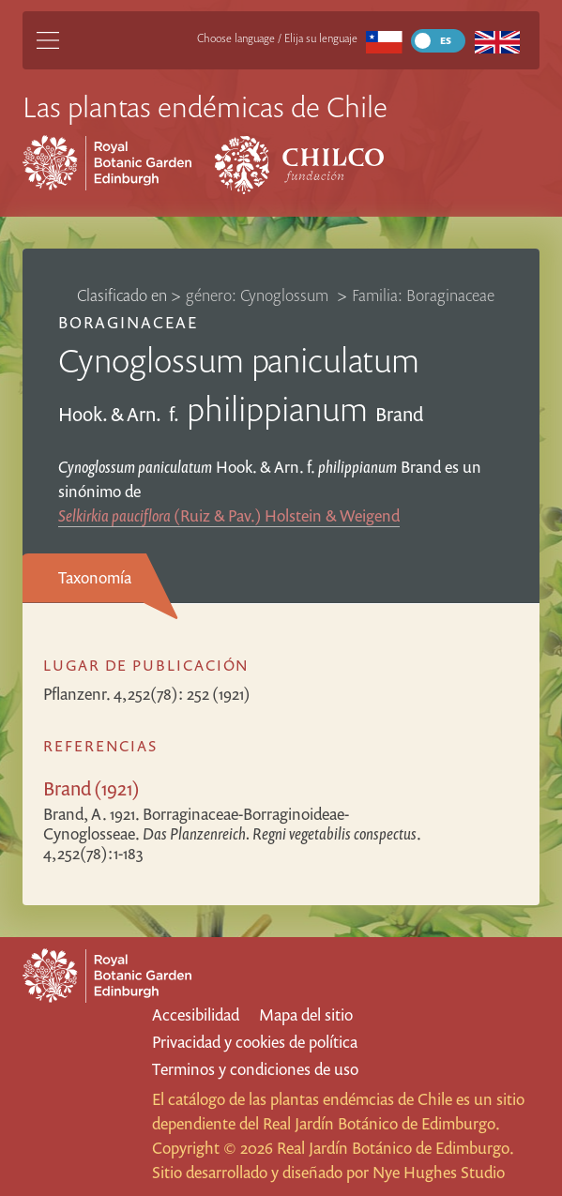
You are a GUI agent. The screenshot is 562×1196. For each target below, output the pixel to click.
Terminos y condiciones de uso (255, 1069)
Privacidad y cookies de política (254, 1041)
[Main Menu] (47, 40)
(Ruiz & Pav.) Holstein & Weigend (229, 515)
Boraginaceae (128, 322)
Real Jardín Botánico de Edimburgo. (381, 1123)
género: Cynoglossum (259, 295)
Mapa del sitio (306, 1014)
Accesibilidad (195, 1014)
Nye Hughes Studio (438, 1172)
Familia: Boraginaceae (423, 295)
